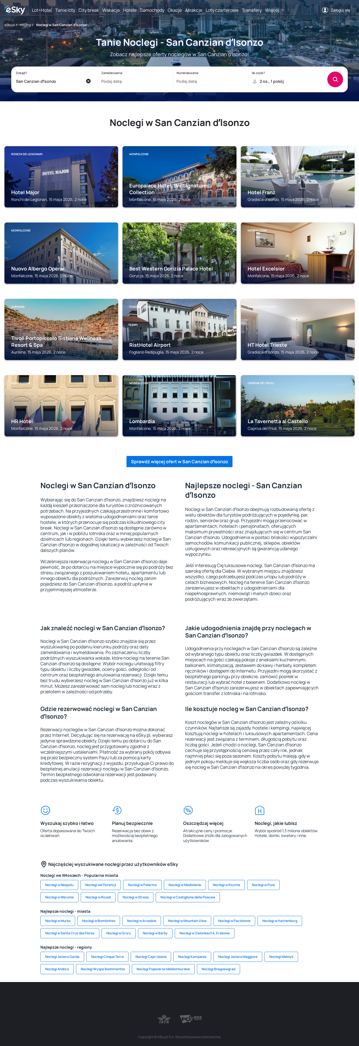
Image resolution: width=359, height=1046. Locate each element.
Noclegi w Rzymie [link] (226, 884)
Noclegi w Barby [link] (155, 933)
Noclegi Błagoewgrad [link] (218, 969)
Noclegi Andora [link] (57, 969)
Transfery (252, 10)
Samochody (152, 10)
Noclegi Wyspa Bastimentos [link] (103, 969)
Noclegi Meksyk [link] (281, 956)
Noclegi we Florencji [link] (100, 884)
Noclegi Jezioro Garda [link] (62, 956)
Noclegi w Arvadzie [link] (141, 920)
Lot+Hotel (42, 10)
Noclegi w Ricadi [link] (98, 897)
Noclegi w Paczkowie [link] (234, 920)
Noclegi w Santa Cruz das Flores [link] (70, 933)
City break (89, 10)
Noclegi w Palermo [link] (142, 884)
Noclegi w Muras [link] (57, 920)
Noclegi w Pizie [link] (263, 884)
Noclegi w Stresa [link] (136, 897)
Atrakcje (193, 10)
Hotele (130, 10)
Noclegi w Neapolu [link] (59, 884)
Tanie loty (65, 10)
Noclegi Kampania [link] (192, 956)
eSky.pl (9, 24)
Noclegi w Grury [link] (118, 933)
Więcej (272, 10)
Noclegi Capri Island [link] (150, 956)
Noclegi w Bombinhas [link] (98, 920)
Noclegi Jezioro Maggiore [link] (237, 956)
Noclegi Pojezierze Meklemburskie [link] (163, 969)
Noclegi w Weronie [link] (59, 897)
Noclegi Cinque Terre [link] (107, 956)
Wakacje (111, 10)
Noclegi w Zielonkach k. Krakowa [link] (205, 933)
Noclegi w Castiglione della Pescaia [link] (187, 897)
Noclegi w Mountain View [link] (187, 920)
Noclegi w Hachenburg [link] (279, 920)
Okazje (175, 10)
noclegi (25, 24)
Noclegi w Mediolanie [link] (185, 884)
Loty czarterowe (222, 10)
